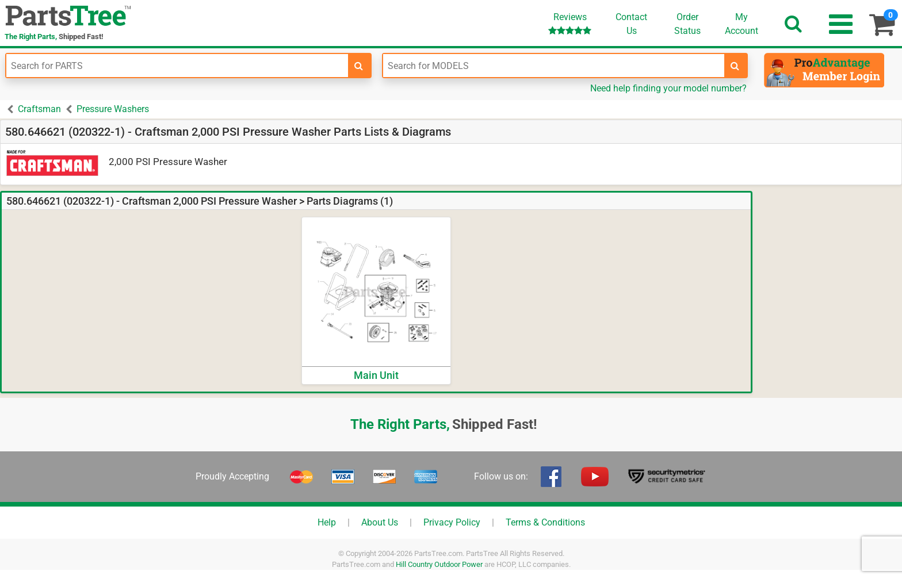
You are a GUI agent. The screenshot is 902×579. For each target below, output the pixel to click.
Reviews (569, 23)
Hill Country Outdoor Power (439, 564)
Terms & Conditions (545, 522)
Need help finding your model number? (668, 88)
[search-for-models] (735, 65)
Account (741, 23)
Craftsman (39, 108)
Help (327, 522)
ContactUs (631, 23)
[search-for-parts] (358, 65)
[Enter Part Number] (177, 65)
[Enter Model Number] (554, 65)
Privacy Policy (451, 522)
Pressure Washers (113, 108)
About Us (379, 522)
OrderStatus (687, 23)
